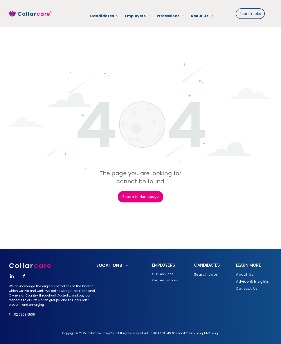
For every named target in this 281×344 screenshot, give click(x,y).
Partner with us (165, 280)
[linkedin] (12, 276)
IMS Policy (211, 333)
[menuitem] (104, 16)
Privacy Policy (195, 333)
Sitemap (178, 333)
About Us (244, 274)
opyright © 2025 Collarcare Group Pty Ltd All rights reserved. (104, 333)
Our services (163, 274)
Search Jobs (206, 274)
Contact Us (247, 288)
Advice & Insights (252, 281)
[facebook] (24, 276)
